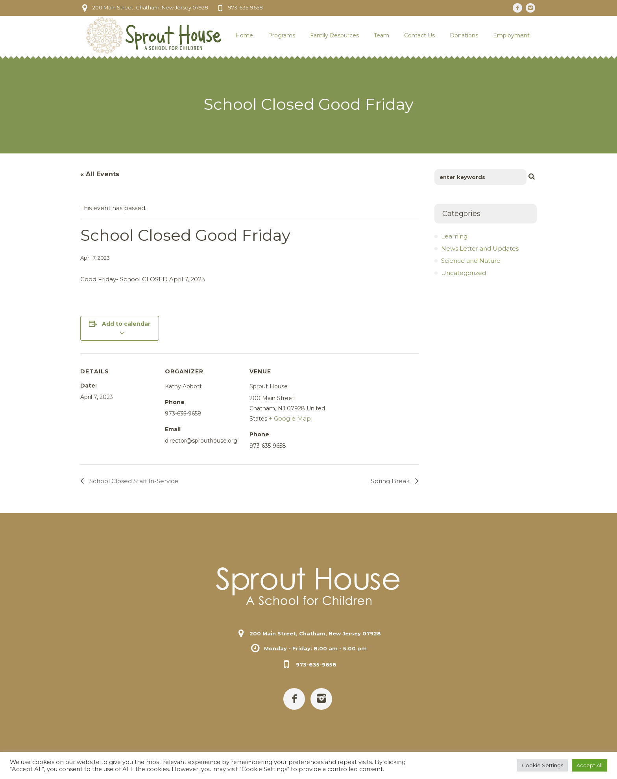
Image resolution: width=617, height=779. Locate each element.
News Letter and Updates (480, 248)
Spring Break (391, 481)
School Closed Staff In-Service (133, 481)
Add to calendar (126, 323)
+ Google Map (290, 418)
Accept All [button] (589, 765)
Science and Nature (471, 260)
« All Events (99, 174)
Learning (454, 236)
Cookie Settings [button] (542, 765)
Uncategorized (463, 273)
